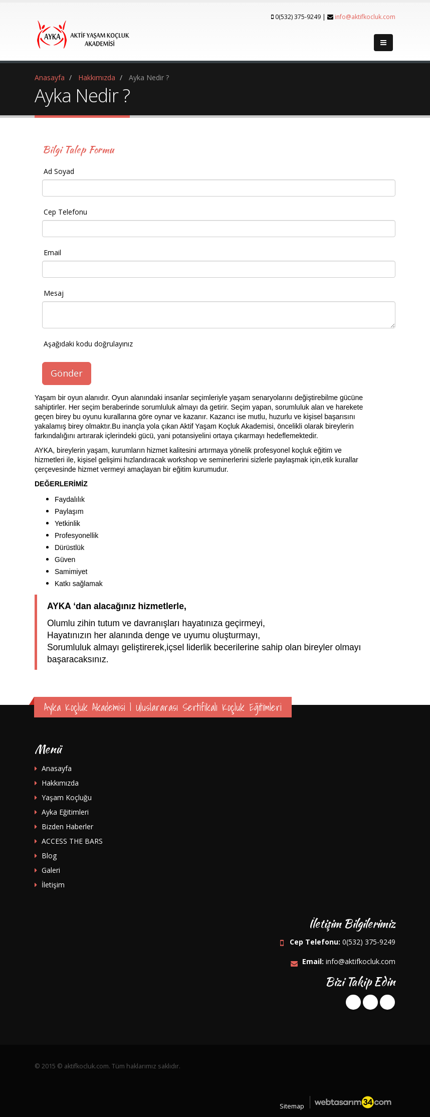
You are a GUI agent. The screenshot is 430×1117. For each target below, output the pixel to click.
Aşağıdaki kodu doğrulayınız (88, 343)
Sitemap (292, 1106)
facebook (353, 1002)
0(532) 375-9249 (368, 942)
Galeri (51, 870)
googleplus (370, 1002)
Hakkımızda (60, 783)
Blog (49, 855)
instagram (387, 1002)
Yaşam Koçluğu (67, 797)
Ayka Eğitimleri (65, 812)
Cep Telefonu (65, 212)
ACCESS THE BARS (72, 841)
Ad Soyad (59, 171)
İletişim (53, 884)
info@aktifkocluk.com (365, 17)
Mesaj (54, 293)
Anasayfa (57, 768)
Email (52, 252)
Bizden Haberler (67, 826)
